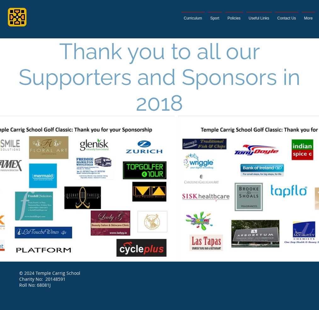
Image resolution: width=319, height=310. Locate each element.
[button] (308, 15)
